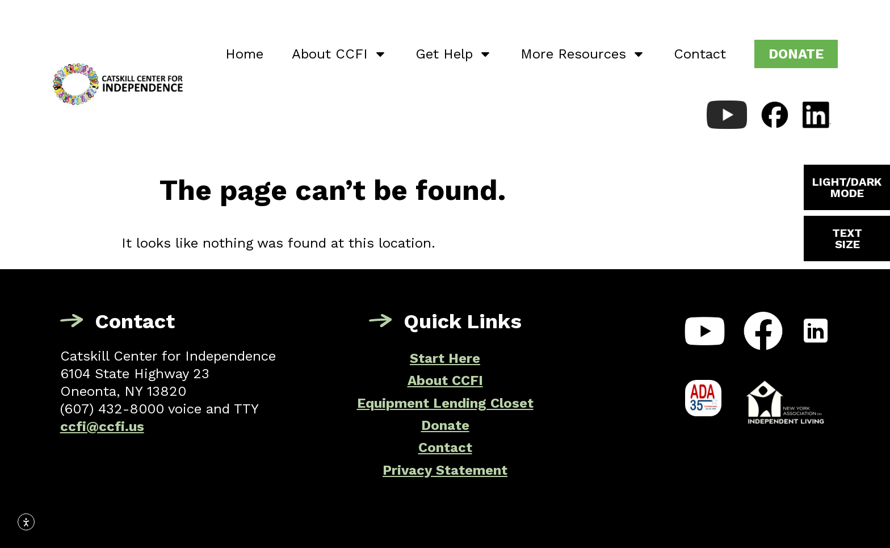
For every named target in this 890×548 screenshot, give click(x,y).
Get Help (453, 53)
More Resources (582, 53)
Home (244, 54)
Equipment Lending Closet (445, 403)
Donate (445, 425)
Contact (700, 54)
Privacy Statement (445, 470)
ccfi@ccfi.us (102, 426)
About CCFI (339, 53)
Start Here (445, 358)
